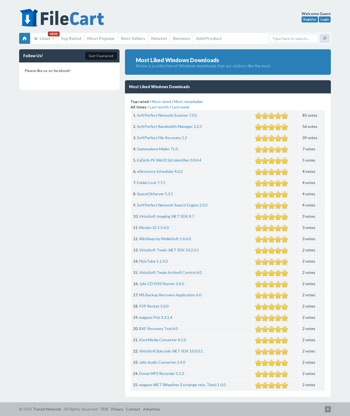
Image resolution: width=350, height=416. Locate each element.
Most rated (161, 101)
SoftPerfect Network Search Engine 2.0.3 (172, 205)
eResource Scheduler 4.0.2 (160, 171)
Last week (180, 107)
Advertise (151, 409)
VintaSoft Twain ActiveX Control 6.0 (170, 272)
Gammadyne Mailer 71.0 (157, 149)
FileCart (63, 20)
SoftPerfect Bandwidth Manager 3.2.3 (169, 126)
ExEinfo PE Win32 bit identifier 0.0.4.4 (169, 160)
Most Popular (101, 38)
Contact (133, 409)
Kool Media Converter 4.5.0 (162, 339)
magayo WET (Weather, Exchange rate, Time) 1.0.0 (182, 384)
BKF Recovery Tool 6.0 (158, 328)
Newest (159, 38)
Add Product (209, 38)
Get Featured (101, 55)
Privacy (117, 409)
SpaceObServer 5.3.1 (155, 193)
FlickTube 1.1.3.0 (153, 261)
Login (324, 19)
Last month (159, 107)
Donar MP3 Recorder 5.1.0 (161, 373)
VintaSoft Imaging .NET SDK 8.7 (166, 216)
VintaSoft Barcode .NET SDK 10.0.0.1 (171, 351)
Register (309, 19)
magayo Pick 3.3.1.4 (155, 317)
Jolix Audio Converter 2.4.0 (162, 362)
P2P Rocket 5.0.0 (153, 306)
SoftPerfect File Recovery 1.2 (162, 137)
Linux (43, 38)
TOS (104, 409)
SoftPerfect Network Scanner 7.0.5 (167, 115)
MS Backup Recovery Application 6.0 (170, 294)
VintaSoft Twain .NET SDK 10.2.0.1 (169, 250)
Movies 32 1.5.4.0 (154, 227)
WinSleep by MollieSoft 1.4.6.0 (165, 238)
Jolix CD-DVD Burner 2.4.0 (161, 283)
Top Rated (70, 38)
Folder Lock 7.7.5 (151, 182)
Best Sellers (133, 38)
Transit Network (47, 409)
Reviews (181, 38)
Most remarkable (188, 101)
